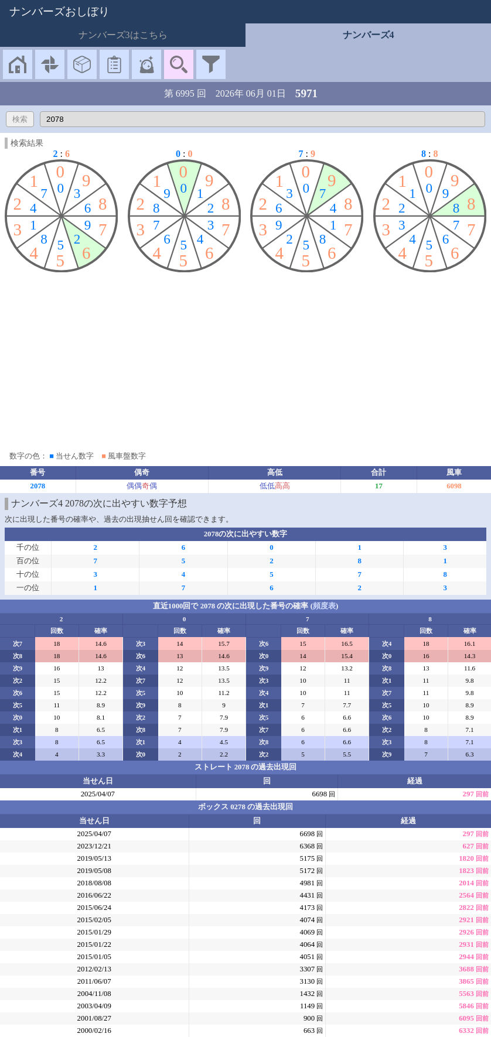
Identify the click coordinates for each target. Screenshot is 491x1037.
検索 (20, 119)
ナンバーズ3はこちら (123, 35)
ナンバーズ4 (368, 35)
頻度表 (324, 606)
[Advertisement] (245, 359)
